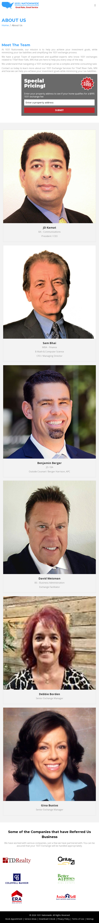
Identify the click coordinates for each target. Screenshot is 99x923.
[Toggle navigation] (95, 5)
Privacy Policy (63, 919)
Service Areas (31, 919)
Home (5, 25)
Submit (59, 110)
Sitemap (90, 919)
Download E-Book (47, 919)
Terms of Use (78, 919)
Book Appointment (13, 919)
